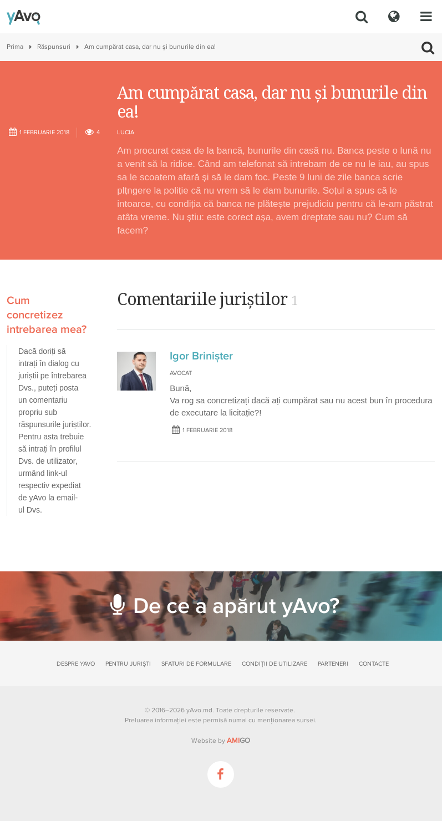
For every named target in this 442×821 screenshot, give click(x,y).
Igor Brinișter (201, 356)
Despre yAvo (76, 663)
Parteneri (333, 663)
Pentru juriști (128, 663)
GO (238, 740)
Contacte (374, 663)
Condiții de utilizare (274, 663)
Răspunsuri (53, 47)
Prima (15, 47)
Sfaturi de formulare (196, 663)
